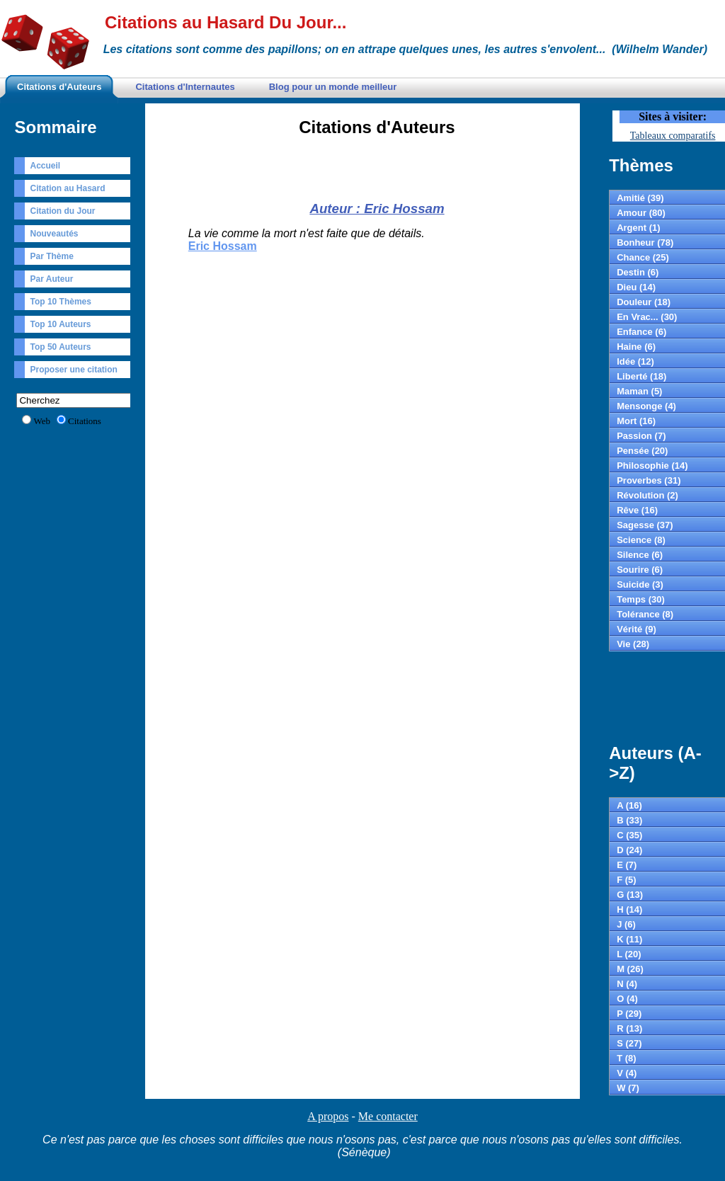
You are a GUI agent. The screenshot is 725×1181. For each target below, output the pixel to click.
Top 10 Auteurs (60, 324)
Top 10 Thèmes (60, 302)
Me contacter (388, 1116)
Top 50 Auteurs (60, 347)
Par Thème (51, 256)
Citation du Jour (62, 211)
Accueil (45, 166)
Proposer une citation (73, 370)
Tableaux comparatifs (673, 135)
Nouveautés (54, 234)
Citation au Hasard (67, 188)
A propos (327, 1116)
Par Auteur (51, 279)
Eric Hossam (222, 246)
